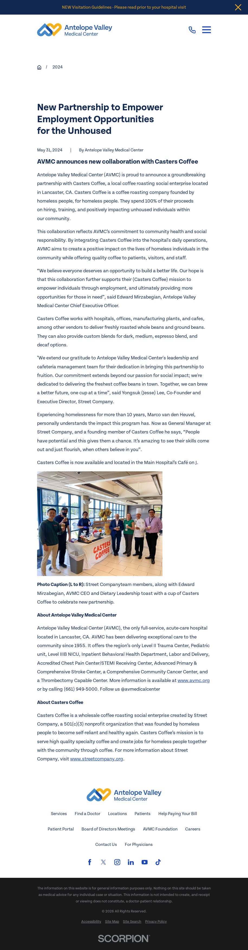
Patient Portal (61, 829)
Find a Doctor (87, 813)
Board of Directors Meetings (108, 829)
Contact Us (106, 844)
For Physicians (139, 844)
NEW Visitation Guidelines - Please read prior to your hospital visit (124, 7)
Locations (117, 813)
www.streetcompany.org (96, 759)
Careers (192, 829)
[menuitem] (91, 922)
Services (59, 813)
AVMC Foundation (160, 829)
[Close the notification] (238, 7)
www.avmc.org (194, 680)
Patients (143, 813)
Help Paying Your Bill (177, 813)
